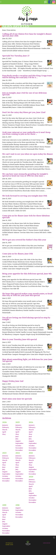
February (5, 427)
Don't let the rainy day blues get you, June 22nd (23, 112)
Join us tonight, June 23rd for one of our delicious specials (24, 94)
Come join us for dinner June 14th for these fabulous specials (26, 217)
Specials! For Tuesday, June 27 (15, 56)
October (18, 446)
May (4, 434)
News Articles (11, 30)
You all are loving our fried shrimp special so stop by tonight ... (26, 319)
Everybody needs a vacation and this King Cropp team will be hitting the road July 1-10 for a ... (27, 77)
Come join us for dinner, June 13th (17, 254)
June (17, 436)
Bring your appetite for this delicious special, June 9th (27, 274)
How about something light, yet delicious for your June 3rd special (27, 360)
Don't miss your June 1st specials (17, 399)
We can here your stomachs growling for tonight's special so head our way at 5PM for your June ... (25, 175)
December (19, 450)
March (4, 430)
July (16, 439)
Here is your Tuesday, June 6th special (19, 339)
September (19, 443)
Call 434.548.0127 (46, 543)
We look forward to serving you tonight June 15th (24, 196)
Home (4, 30)
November (19, 448)
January (5, 425)
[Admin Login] (52, 537)
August (18, 441)
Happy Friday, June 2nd (12, 381)
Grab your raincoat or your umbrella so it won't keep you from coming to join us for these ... (26, 133)
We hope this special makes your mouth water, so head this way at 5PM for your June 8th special (27, 295)
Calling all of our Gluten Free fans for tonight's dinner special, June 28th (27, 35)
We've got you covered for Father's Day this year (24, 240)
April (4, 432)
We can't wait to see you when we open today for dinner (27, 154)
